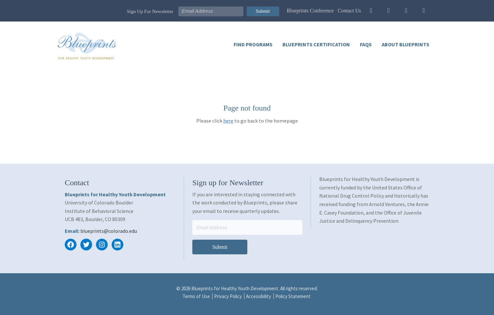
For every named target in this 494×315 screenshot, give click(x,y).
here (228, 120)
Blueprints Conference (310, 10)
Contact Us (349, 10)
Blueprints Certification (315, 44)
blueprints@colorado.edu (108, 231)
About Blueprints (405, 44)
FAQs (365, 44)
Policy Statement (292, 296)
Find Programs (253, 44)
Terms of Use (196, 296)
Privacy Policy (228, 296)
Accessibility (258, 296)
